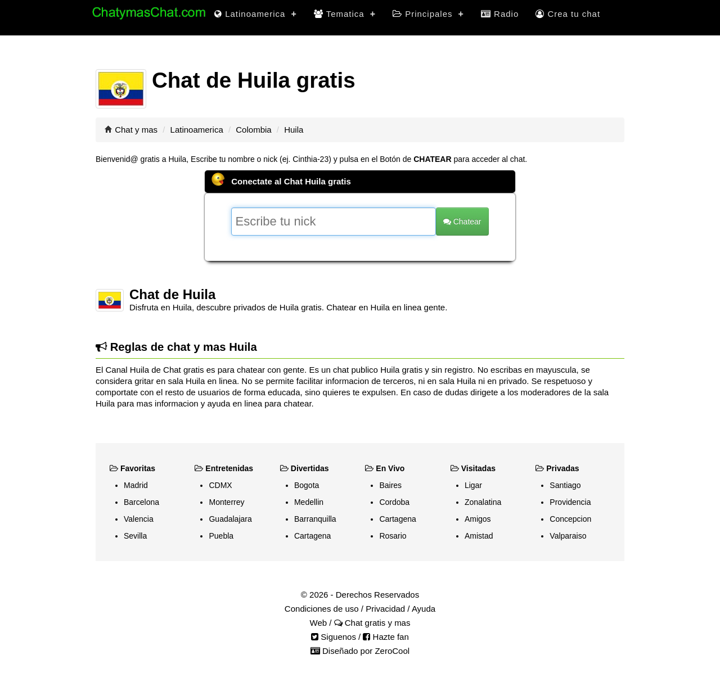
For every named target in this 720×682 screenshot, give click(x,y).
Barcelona (141, 502)
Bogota (306, 485)
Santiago (565, 485)
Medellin (308, 502)
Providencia (570, 502)
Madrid (136, 485)
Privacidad (385, 608)
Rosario (392, 535)
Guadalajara (230, 518)
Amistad (479, 535)
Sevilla (135, 535)
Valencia (139, 518)
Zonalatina (483, 502)
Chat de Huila (172, 294)
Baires (390, 485)
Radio (500, 14)
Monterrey (226, 502)
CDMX (220, 485)
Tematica (345, 14)
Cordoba (394, 502)
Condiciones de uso (322, 608)
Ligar (473, 485)
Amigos (478, 518)
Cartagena (312, 535)
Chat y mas (136, 129)
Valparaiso (568, 535)
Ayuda (423, 608)
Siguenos (333, 637)
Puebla (221, 535)
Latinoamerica (255, 14)
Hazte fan (385, 637)
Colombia (253, 129)
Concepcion (570, 518)
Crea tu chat (568, 14)
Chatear (462, 221)
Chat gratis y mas (372, 622)
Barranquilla (315, 518)
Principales (428, 14)
